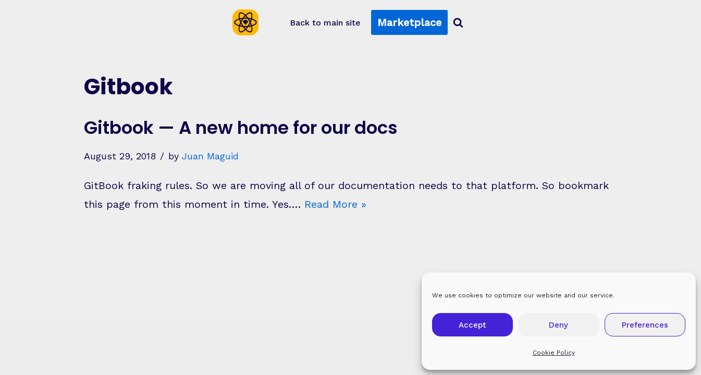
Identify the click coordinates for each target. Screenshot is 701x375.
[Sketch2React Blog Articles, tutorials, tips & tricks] (248, 22)
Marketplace (409, 22)
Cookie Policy (554, 352)
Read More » (335, 204)
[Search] (458, 22)
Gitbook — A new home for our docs (241, 127)
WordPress (177, 359)
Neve (66, 359)
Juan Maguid (210, 156)
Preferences (645, 325)
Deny (558, 325)
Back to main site (325, 23)
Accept (472, 325)
